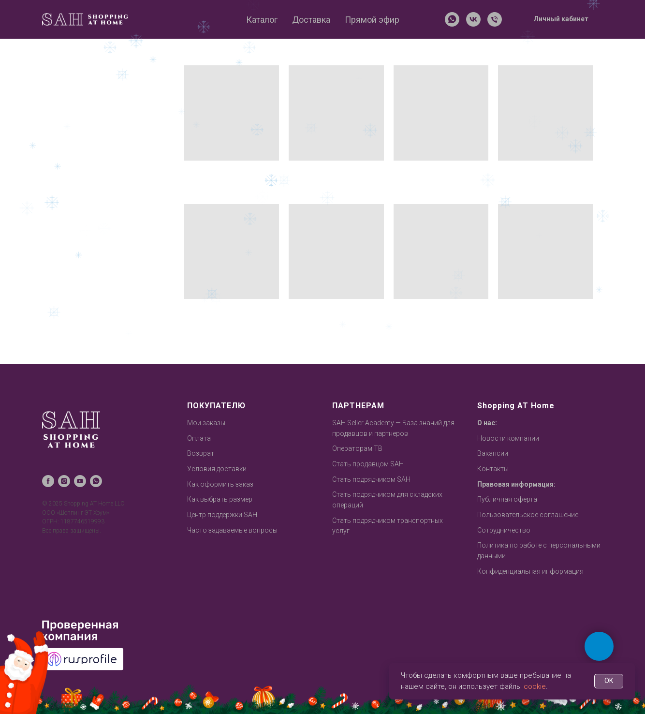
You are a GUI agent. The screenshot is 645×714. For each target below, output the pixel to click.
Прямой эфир (372, 20)
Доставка (311, 20)
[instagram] (64, 481)
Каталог (262, 20)
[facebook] (48, 481)
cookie (535, 686)
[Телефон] (494, 19)
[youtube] (80, 481)
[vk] (473, 19)
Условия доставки (217, 469)
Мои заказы (206, 423)
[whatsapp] (452, 19)
